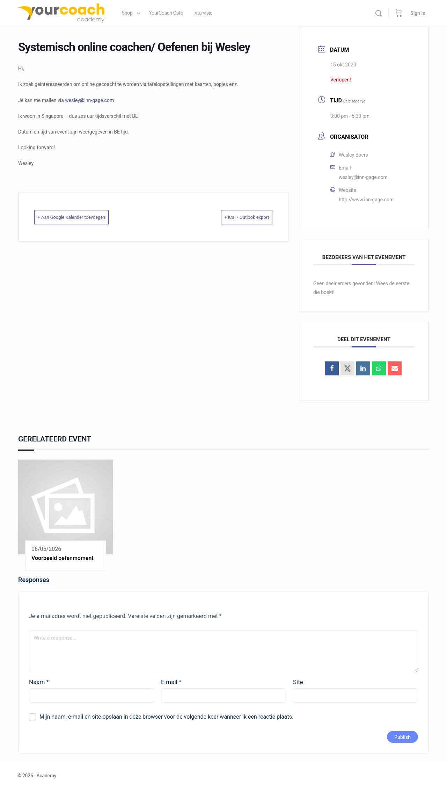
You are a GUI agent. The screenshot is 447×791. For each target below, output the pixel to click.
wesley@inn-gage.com (89, 100)
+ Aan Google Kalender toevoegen (83, 217)
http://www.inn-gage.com (366, 199)
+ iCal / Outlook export (236, 217)
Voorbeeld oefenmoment (62, 558)
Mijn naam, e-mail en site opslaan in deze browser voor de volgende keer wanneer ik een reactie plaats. (166, 716)
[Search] (379, 13)
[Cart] (398, 13)
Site (298, 681)
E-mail (171, 681)
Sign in (417, 13)
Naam (39, 681)
